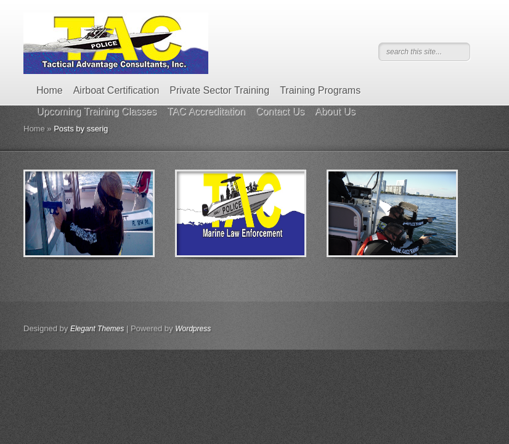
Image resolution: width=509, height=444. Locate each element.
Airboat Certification (116, 90)
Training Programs (320, 90)
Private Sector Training (219, 90)
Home (49, 90)
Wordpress (193, 328)
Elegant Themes (97, 328)
